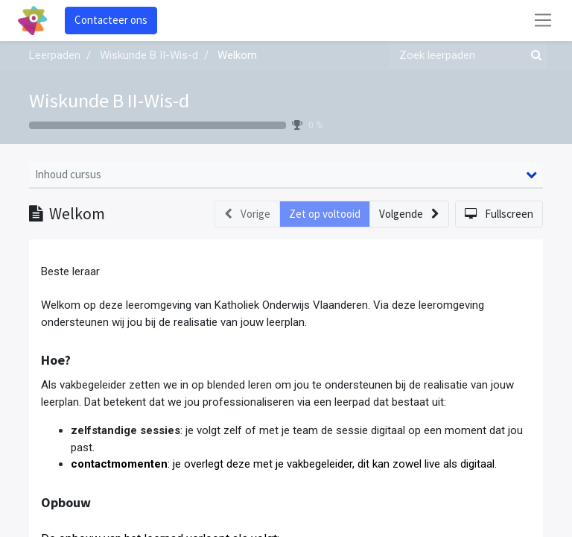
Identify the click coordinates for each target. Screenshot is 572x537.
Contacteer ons (110, 20)
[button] (409, 214)
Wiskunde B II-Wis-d (109, 100)
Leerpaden (54, 55)
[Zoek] (533, 55)
